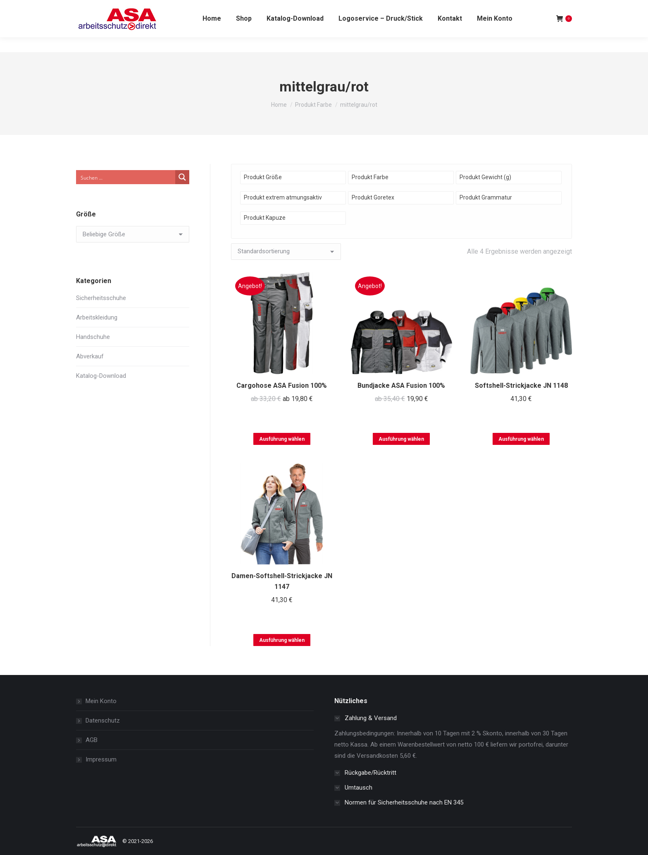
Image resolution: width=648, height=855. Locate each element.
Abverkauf (90, 356)
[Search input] (126, 177)
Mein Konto (101, 701)
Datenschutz (103, 720)
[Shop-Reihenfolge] (286, 251)
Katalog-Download (101, 375)
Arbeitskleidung (96, 317)
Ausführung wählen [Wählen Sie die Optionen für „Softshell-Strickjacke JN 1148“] (521, 439)
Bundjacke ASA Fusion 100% (401, 385)
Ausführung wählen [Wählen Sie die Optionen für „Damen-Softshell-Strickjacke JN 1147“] (282, 640)
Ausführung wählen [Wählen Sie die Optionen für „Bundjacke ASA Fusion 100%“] (401, 439)
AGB (92, 740)
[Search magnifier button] (182, 177)
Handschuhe (93, 337)
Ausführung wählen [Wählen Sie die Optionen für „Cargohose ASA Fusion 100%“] (282, 439)
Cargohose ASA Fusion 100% (281, 385)
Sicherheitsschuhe (101, 298)
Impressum (101, 759)
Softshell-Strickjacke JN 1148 (521, 385)
